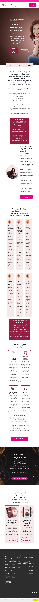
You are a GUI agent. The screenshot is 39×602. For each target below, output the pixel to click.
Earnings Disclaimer (27, 595)
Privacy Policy (21, 595)
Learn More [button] (24, 51)
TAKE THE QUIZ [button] (11, 543)
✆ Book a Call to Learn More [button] (19, 439)
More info (18, 600)
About (11, 5)
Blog (22, 4)
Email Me (31, 561)
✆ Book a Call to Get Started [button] (14, 51)
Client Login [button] (8, 586)
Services (19, 567)
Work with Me (15, 5)
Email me (12, 583)
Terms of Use (16, 595)
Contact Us (28, 596)
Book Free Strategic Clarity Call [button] (33, 5)
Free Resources (26, 5)
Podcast (18, 4)
